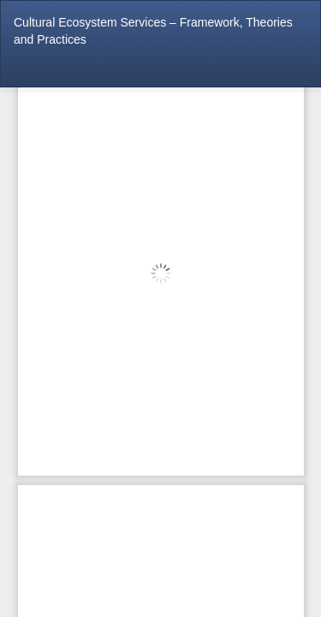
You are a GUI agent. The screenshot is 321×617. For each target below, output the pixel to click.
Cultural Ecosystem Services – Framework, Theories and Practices (153, 30)
